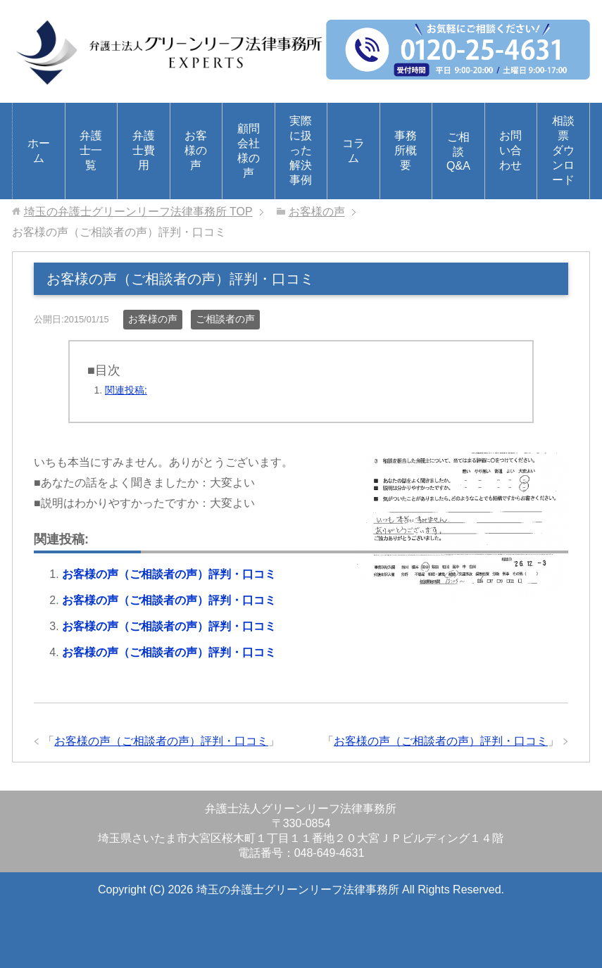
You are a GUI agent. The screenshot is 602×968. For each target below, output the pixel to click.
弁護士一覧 (91, 150)
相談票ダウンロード (563, 150)
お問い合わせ (510, 150)
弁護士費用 (143, 150)
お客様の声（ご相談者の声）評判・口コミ (169, 574)
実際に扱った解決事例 (300, 150)
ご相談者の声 (225, 319)
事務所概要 (405, 150)
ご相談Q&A (458, 151)
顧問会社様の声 (248, 150)
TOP (138, 212)
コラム (353, 150)
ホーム (38, 150)
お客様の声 (195, 150)
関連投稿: (126, 390)
